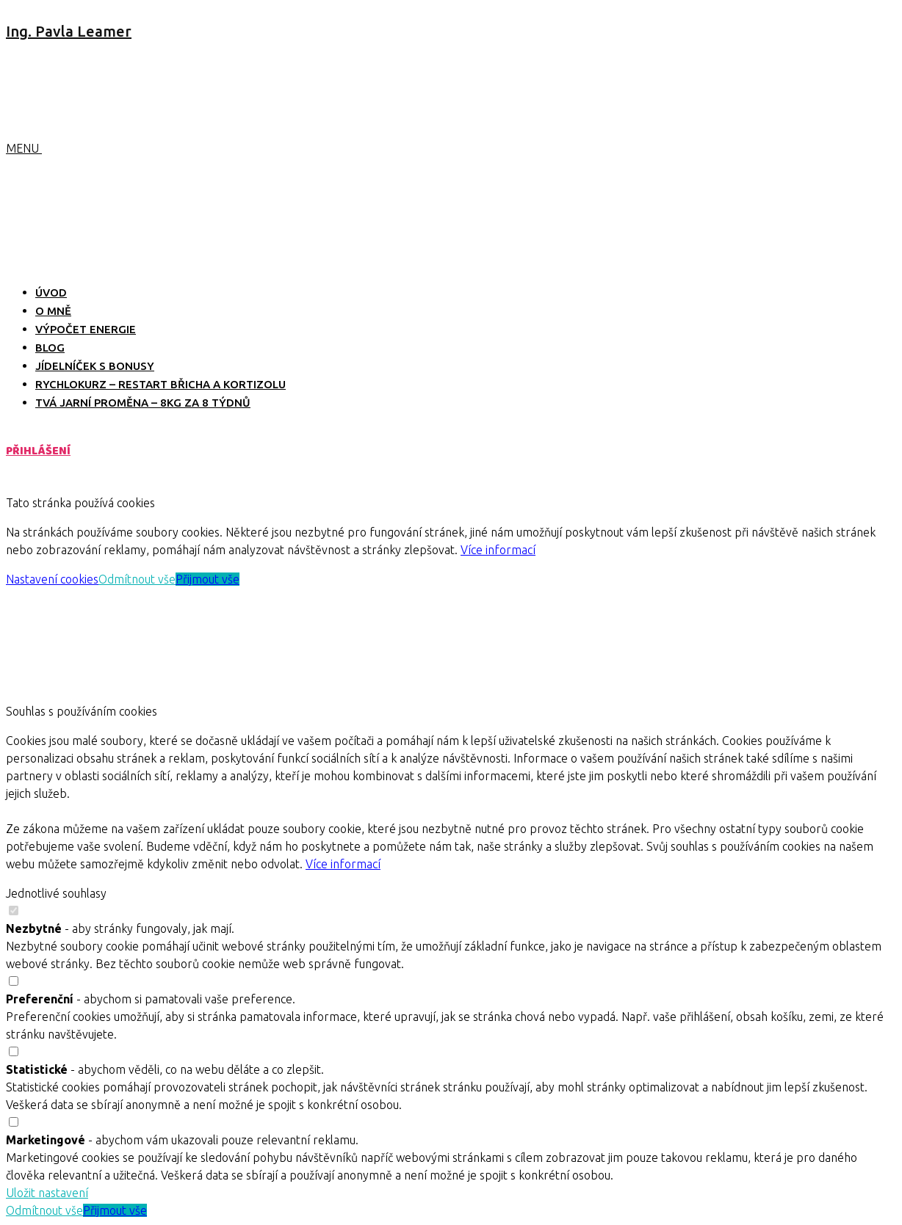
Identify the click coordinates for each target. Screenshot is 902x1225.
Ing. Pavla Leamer (68, 31)
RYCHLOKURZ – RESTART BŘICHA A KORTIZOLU (160, 384)
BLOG (50, 347)
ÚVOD (51, 292)
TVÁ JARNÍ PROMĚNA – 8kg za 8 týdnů (142, 402)
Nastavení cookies (52, 579)
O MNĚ (53, 311)
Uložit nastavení (47, 1192)
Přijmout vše (207, 579)
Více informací (498, 549)
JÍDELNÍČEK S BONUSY (94, 366)
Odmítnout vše (137, 579)
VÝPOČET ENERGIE (85, 329)
